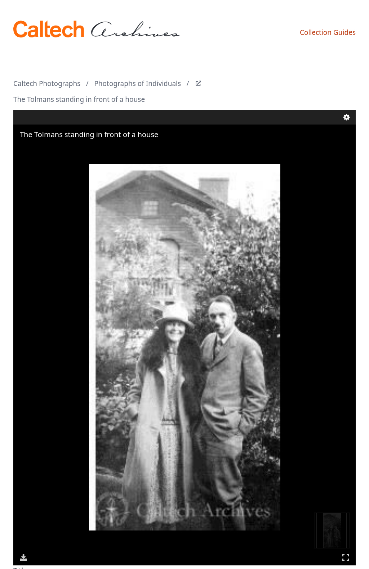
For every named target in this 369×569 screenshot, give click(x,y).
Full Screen (345, 557)
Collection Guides (328, 32)
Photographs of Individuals (137, 83)
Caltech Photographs (46, 83)
